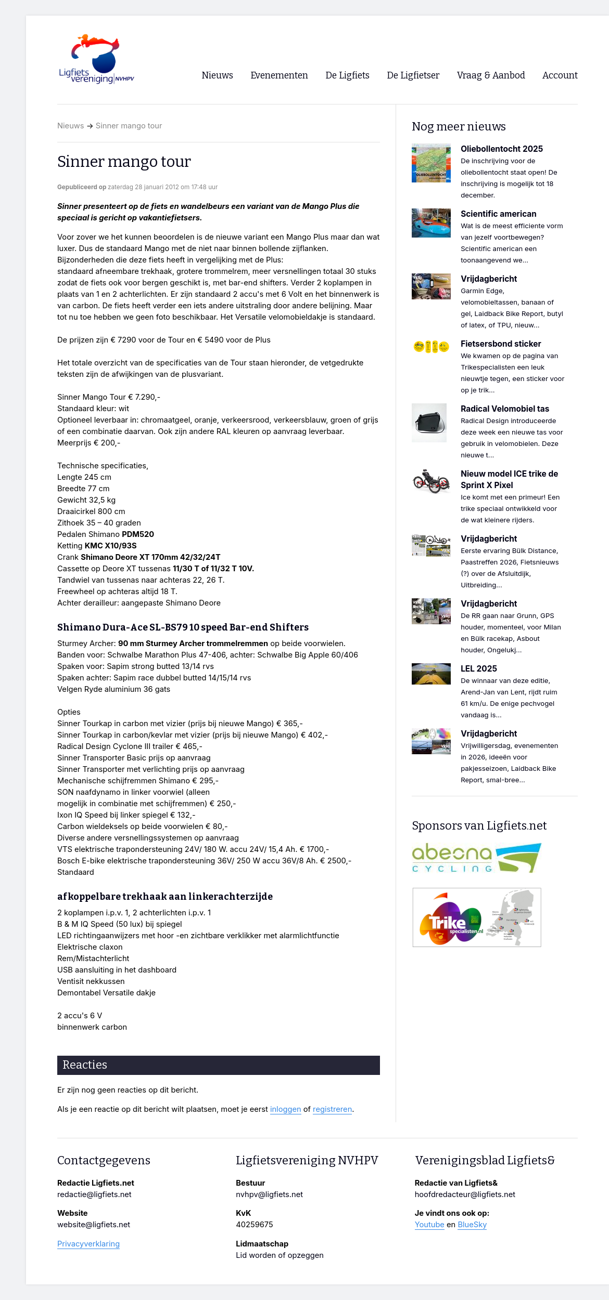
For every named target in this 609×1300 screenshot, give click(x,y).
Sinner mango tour (129, 125)
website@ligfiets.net (93, 1224)
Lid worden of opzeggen (280, 1255)
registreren (332, 1109)
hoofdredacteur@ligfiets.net (465, 1194)
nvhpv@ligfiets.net (269, 1194)
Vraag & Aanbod (491, 75)
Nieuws (70, 125)
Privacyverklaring (88, 1244)
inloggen (285, 1109)
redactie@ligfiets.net (94, 1194)
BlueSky (472, 1224)
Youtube (430, 1224)
